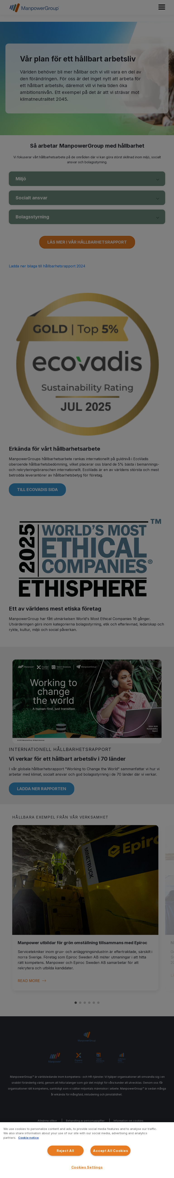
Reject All (65, 1151)
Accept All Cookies (110, 1151)
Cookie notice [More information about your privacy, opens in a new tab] (28, 1137)
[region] (87, 1150)
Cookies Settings (87, 1167)
